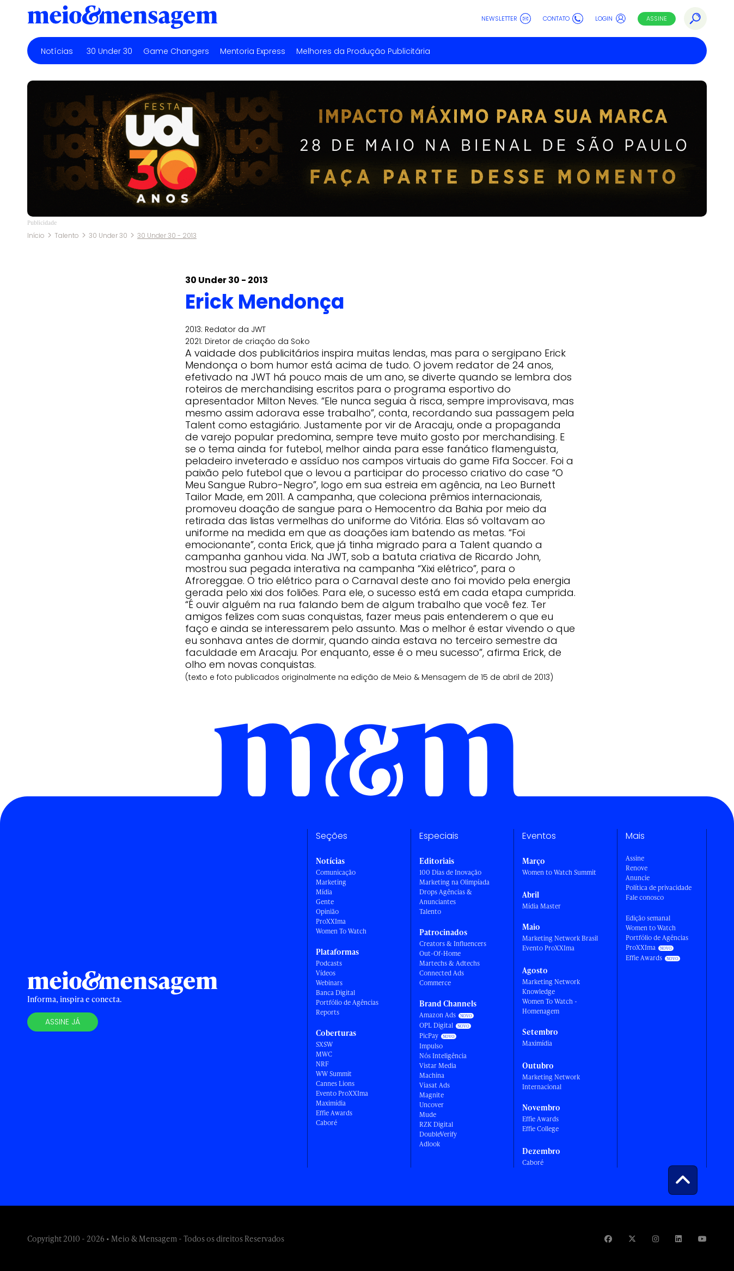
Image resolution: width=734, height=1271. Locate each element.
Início (36, 235)
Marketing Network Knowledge (551, 986)
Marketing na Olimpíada (454, 882)
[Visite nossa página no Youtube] (702, 1238)
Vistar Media (437, 1065)
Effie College (540, 1128)
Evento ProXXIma (342, 1093)
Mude (427, 1114)
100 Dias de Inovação (450, 872)
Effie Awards (334, 1113)
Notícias (57, 51)
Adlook (429, 1144)
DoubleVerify (438, 1134)
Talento (66, 235)
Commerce (435, 982)
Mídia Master (541, 906)
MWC (324, 1054)
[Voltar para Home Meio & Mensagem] (122, 18)
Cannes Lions (335, 1083)
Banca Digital (335, 992)
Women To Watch (341, 931)
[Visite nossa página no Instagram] (655, 1238)
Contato (563, 18)
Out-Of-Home (440, 953)
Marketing (331, 882)
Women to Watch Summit (559, 872)
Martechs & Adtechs (449, 963)
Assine (656, 18)
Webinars (329, 982)
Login (610, 18)
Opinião (327, 911)
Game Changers (176, 51)
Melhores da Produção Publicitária (363, 51)
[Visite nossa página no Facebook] (608, 1238)
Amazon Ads (437, 1015)
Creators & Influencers (452, 943)
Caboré (326, 1122)
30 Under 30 (109, 51)
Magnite (431, 1095)
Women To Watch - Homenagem (549, 1006)
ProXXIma (331, 921)
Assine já (62, 1021)
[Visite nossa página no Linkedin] (678, 1238)
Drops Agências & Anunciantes (445, 896)
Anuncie (638, 877)
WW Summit (334, 1073)
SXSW (324, 1044)
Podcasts (329, 963)
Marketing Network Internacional (551, 1081)
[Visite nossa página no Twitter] (632, 1238)
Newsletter (506, 18)
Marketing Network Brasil (560, 938)
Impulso (431, 1046)
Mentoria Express (252, 51)
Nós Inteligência (443, 1055)
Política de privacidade (659, 887)
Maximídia (331, 1103)
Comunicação (336, 872)
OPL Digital (436, 1025)
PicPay (428, 1035)
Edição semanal (648, 918)
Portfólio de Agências (347, 1002)
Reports (327, 1012)
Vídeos (325, 973)
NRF (322, 1064)
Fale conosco (645, 897)
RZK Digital (436, 1124)
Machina (431, 1075)
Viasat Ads (434, 1085)
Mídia (324, 892)
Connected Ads (441, 973)
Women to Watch (651, 927)
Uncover (431, 1104)
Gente (325, 901)
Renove (636, 868)
